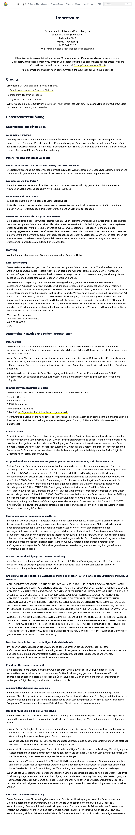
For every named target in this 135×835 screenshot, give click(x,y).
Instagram (15, 95)
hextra (45, 86)
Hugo (25, 86)
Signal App (15, 99)
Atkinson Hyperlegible (58, 104)
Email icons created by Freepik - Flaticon (31, 90)
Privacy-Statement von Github (90, 65)
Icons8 (38, 95)
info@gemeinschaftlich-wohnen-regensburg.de (69, 49)
